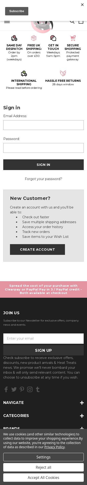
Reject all (43, 467)
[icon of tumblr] (38, 389)
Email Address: (15, 116)
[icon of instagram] (30, 389)
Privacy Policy (54, 447)
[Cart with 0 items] (81, 21)
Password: (11, 139)
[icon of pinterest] (22, 389)
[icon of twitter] (14, 389)
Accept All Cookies (43, 477)
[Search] (72, 21)
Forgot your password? (43, 179)
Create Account (37, 249)
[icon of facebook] (6, 389)
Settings (43, 457)
